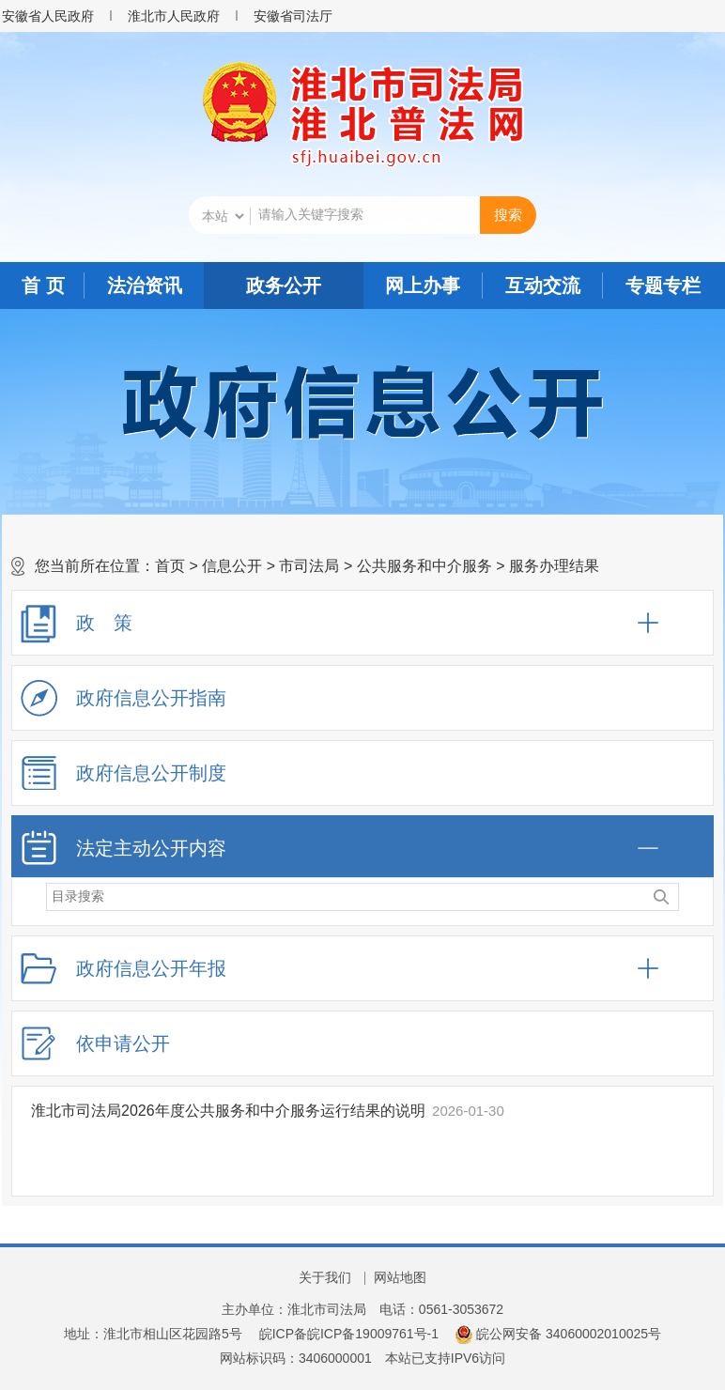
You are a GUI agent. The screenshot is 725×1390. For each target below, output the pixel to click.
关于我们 (325, 1277)
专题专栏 (663, 285)
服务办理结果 (554, 566)
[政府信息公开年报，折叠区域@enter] (362, 968)
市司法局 (309, 566)
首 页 (43, 285)
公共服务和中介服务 (424, 566)
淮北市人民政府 (174, 15)
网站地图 (400, 1277)
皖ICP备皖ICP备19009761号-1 (349, 1333)
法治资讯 (144, 285)
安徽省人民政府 (48, 15)
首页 (170, 566)
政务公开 (283, 285)
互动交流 (542, 285)
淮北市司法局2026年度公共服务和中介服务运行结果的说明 (228, 1111)
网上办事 (422, 285)
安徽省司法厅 (293, 15)
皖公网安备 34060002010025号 (558, 1333)
